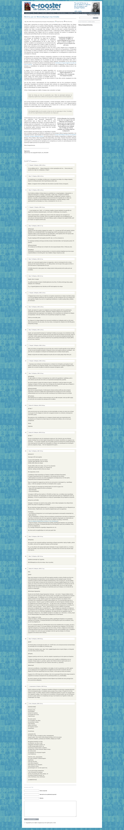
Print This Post (69, 21)
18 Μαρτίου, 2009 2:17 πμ (37, 225)
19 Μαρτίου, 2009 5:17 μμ (39, 568)
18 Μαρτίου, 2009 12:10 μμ (37, 373)
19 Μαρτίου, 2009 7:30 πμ (37, 451)
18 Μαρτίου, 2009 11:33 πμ (38, 329)
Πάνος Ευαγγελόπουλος (37, 21)
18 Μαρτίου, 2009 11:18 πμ (40, 292)
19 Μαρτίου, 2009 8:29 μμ (37, 638)
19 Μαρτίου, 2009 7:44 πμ (37, 536)
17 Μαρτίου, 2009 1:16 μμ (39, 207)
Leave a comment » (31, 161)
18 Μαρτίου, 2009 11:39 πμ (40, 345)
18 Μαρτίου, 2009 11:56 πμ (40, 360)
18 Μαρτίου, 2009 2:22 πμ (37, 259)
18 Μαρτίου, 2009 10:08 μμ (39, 405)
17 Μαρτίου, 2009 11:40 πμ (38, 190)
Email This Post (60, 21)
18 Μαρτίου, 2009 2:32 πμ (37, 276)
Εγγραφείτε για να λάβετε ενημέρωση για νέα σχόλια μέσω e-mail (41, 822)
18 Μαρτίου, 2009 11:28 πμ (38, 306)
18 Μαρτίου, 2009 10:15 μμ (39, 432)
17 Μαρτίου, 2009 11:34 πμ (38, 176)
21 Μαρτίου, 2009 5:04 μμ (41, 686)
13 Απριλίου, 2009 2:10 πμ (37, 703)
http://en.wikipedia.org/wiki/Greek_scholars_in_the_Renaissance (43, 521)
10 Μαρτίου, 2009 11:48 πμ (40, 165)
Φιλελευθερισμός (50, 21)
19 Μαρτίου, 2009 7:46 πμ (37, 556)
